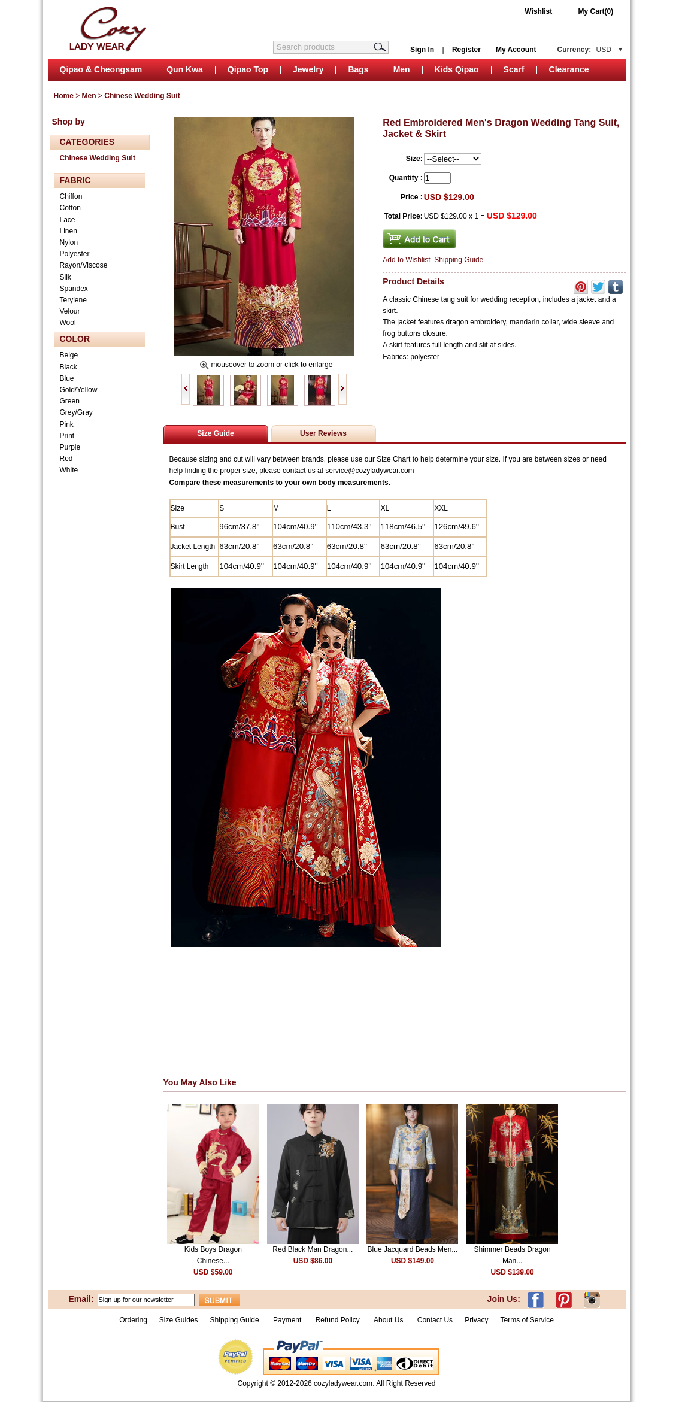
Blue (67, 378)
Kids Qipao (457, 69)
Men (401, 69)
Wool (68, 322)
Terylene (73, 300)
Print (67, 436)
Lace (67, 220)
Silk (65, 277)
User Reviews (323, 433)
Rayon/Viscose (84, 265)
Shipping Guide (458, 260)
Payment (287, 1320)
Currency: (584, 49)
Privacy (476, 1320)
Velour (70, 311)
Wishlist (538, 11)
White (69, 470)
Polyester (75, 254)
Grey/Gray (76, 412)
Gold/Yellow (79, 390)
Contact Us (435, 1320)
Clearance (569, 69)
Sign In (422, 49)
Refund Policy (338, 1320)
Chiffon (71, 196)
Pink (67, 424)
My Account (516, 49)
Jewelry (308, 69)
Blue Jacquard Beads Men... (413, 1249)
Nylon (69, 242)
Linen (68, 231)
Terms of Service (526, 1320)
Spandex (74, 288)
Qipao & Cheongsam (101, 69)
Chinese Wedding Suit (142, 96)
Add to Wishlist (406, 260)
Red (66, 458)
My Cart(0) (596, 11)
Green (70, 401)
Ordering (133, 1320)
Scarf (514, 69)
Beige (69, 355)
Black (68, 367)
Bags (358, 69)
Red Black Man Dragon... (312, 1249)
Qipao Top (248, 69)
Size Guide (215, 433)
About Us (389, 1320)
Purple (70, 447)
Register (466, 49)
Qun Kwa (184, 69)
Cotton (70, 208)
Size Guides (178, 1320)
